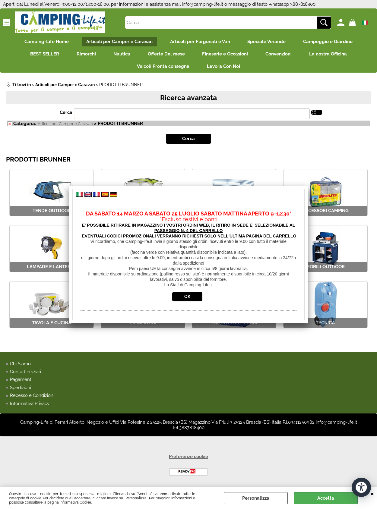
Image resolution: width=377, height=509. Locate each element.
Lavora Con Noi (223, 67)
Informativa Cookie (75, 502)
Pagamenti (21, 381)
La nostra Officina (330, 54)
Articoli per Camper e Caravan (119, 42)
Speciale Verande (267, 42)
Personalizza (255, 498)
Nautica (121, 54)
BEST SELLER (42, 54)
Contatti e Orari (25, 372)
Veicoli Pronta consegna (163, 67)
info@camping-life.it (202, 4)
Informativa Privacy (29, 404)
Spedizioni (20, 388)
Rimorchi (85, 54)
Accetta (325, 498)
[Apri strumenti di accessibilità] (361, 487)
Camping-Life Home (45, 42)
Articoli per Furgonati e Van (200, 42)
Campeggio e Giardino (329, 42)
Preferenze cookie (188, 458)
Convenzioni (280, 54)
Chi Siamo (20, 365)
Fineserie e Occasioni (226, 54)
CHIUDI (372, 493)
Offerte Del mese (166, 54)
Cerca (66, 114)
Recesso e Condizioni (32, 397)
